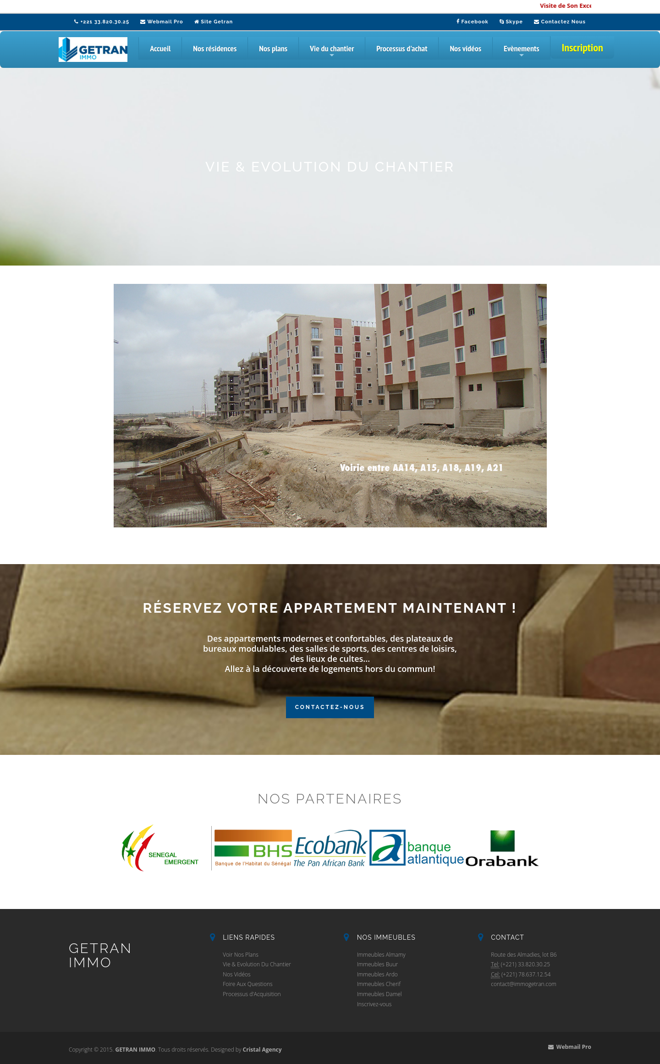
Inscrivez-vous (374, 1004)
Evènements (521, 51)
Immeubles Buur (377, 964)
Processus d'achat (401, 48)
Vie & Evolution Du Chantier (257, 964)
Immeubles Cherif (379, 984)
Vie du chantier (332, 51)
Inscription (582, 47)
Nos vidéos (465, 48)
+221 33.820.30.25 (101, 22)
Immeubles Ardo (377, 974)
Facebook (472, 22)
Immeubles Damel (379, 994)
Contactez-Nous (330, 707)
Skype (511, 22)
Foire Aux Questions (247, 984)
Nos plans (273, 48)
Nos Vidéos (236, 974)
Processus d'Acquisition (251, 994)
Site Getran (213, 22)
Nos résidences (214, 48)
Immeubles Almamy (381, 955)
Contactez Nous (560, 22)
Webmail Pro (161, 22)
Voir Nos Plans (240, 955)
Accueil (160, 48)
